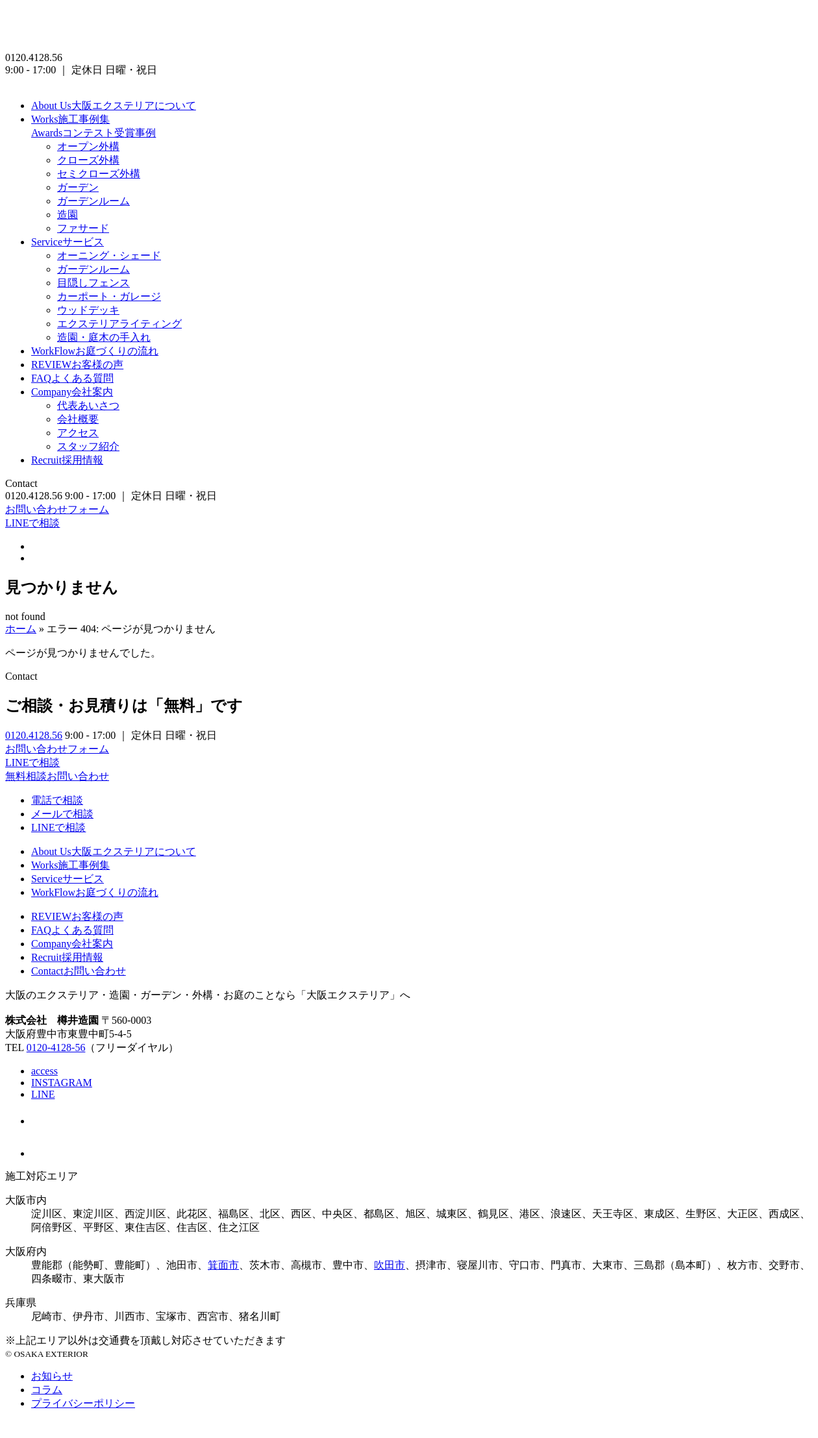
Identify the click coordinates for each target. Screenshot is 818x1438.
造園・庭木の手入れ (104, 337)
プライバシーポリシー (83, 1403)
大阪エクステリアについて (113, 105)
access (44, 1070)
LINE (43, 1094)
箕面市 (223, 1265)
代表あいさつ (88, 405)
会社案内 (72, 391)
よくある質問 (72, 378)
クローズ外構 (88, 160)
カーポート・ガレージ (109, 296)
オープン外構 (88, 146)
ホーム (20, 628)
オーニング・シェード (109, 255)
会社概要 (78, 419)
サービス (67, 241)
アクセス (78, 432)
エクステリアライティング (119, 323)
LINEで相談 (32, 522)
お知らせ (52, 1376)
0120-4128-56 (56, 1047)
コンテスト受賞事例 (93, 132)
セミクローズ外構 (98, 173)
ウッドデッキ (88, 310)
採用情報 (67, 459)
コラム (46, 1389)
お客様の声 (77, 364)
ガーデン (78, 187)
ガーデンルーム (93, 200)
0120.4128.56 (33, 735)
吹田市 (389, 1265)
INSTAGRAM (61, 1082)
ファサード (83, 228)
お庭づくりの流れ (94, 350)
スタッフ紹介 (88, 446)
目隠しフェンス (93, 282)
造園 (67, 214)
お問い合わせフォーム (57, 509)
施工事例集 (70, 119)
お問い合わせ (78, 970)
